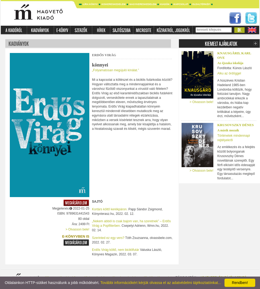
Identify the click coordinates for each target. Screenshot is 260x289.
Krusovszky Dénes (235, 125)
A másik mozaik (228, 130)
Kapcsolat (181, 4)
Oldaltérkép (201, 4)
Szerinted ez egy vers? (108, 238)
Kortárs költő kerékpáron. (109, 209)
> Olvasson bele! (77, 229)
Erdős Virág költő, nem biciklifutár (115, 250)
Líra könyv (90, 4)
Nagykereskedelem (142, 4)
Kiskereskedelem (113, 4)
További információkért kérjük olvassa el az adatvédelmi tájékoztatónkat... (160, 283)
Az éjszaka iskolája (230, 63)
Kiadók (165, 4)
